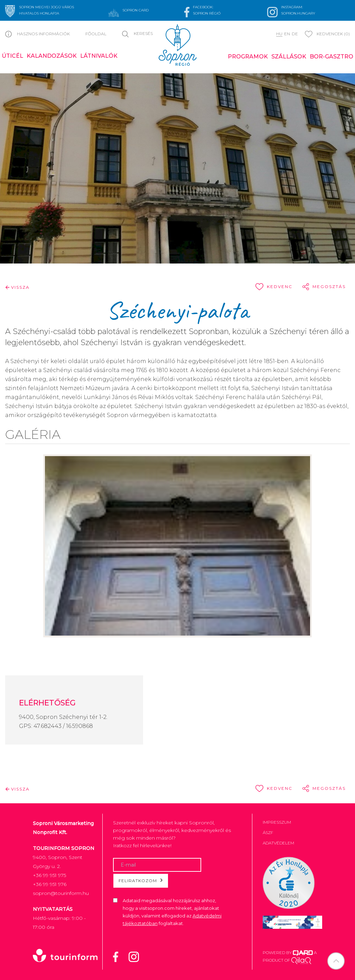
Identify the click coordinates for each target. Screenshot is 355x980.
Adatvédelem (278, 842)
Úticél (12, 56)
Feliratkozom (141, 880)
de (295, 33)
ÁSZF (268, 832)
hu (279, 33)
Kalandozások (52, 56)
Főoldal (95, 33)
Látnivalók (99, 56)
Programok (248, 56)
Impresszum (277, 822)
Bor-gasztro (331, 56)
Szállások (288, 56)
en (287, 33)
